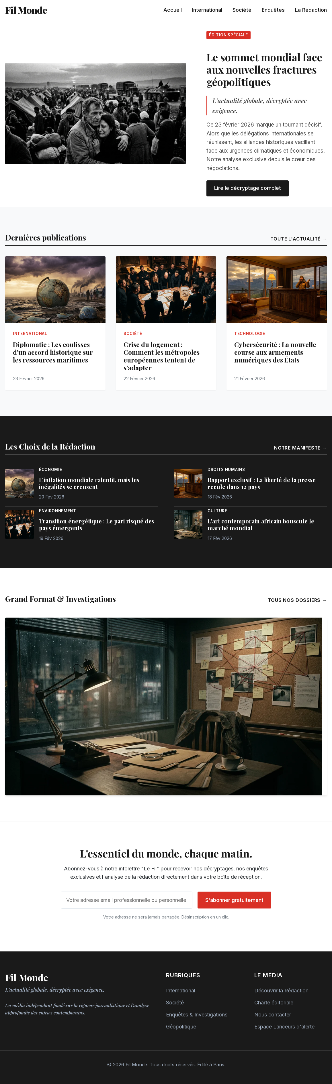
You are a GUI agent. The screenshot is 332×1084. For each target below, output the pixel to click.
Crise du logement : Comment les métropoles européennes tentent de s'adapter (162, 356)
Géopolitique (181, 1027)
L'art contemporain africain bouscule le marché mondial (261, 524)
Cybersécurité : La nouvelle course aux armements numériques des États (275, 352)
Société (242, 10)
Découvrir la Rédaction (281, 991)
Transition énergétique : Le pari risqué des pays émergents (96, 524)
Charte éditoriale (273, 1003)
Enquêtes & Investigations (196, 1015)
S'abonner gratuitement (234, 900)
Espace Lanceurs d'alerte (284, 1027)
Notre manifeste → (300, 448)
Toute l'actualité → (298, 239)
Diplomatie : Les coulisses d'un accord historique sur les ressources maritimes (53, 352)
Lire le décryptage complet (247, 188)
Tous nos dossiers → (297, 600)
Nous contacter (272, 1015)
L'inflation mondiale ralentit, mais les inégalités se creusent (89, 483)
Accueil (172, 10)
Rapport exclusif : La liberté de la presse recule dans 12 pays (262, 483)
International (207, 10)
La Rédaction (311, 10)
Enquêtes (273, 10)
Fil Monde (26, 10)
